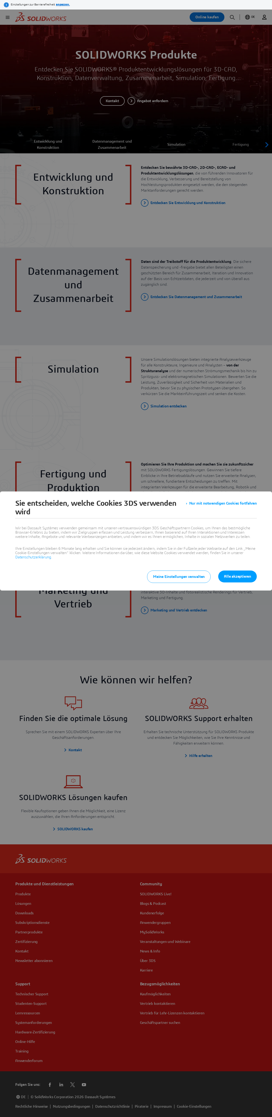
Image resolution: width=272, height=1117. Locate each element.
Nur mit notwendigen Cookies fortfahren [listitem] (223, 503)
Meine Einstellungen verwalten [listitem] (179, 577)
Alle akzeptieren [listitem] (237, 576)
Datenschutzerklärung (33, 557)
